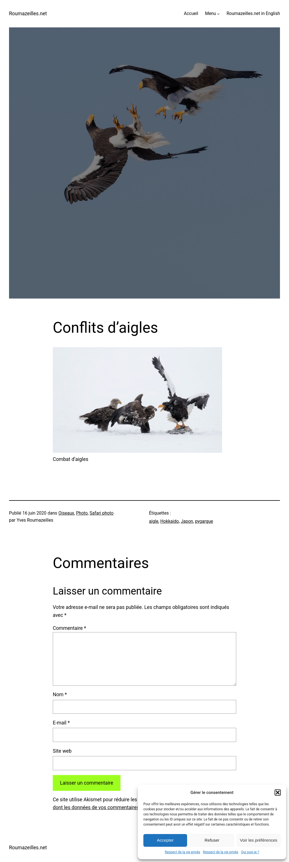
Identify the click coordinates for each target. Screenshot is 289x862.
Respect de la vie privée (182, 852)
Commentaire (69, 628)
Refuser (212, 840)
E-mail (61, 723)
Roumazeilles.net (28, 13)
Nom (60, 694)
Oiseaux (66, 513)
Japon (187, 521)
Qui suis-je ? (250, 852)
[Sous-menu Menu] (218, 13)
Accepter (165, 840)
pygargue (204, 521)
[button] (278, 792)
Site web (62, 751)
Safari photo (102, 513)
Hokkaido (169, 521)
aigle (153, 521)
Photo (82, 513)
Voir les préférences (258, 840)
